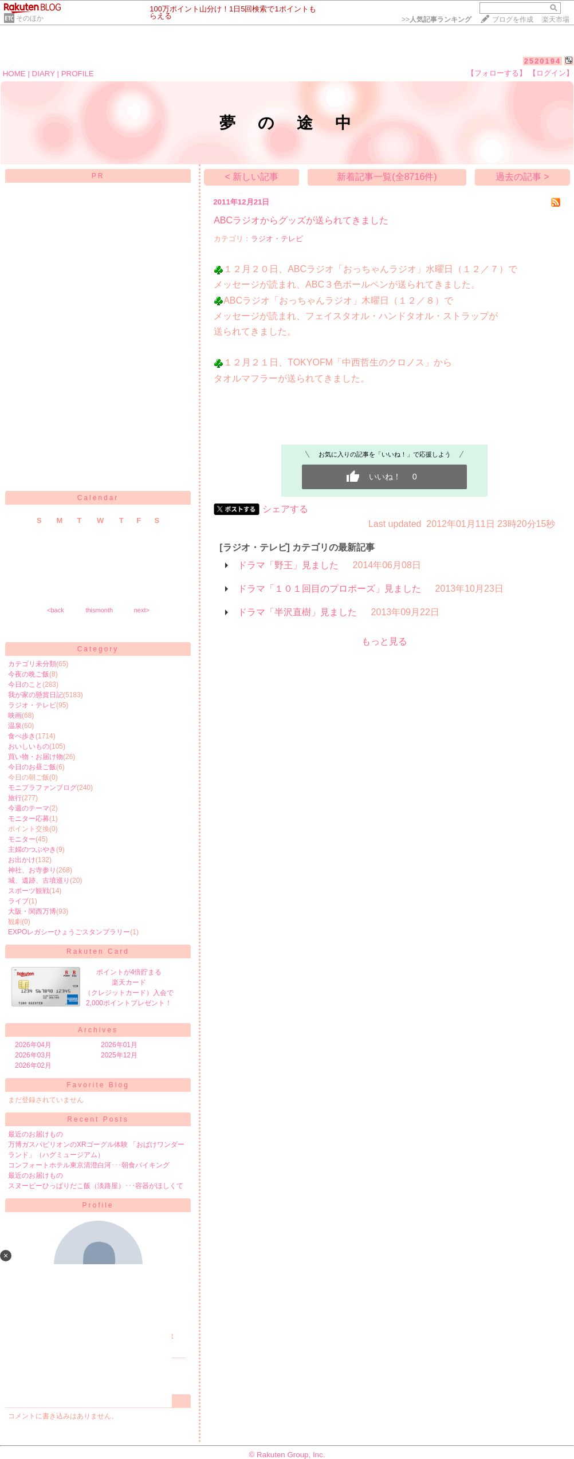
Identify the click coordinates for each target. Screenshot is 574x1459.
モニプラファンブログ (42, 788)
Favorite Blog (97, 1085)
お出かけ (22, 860)
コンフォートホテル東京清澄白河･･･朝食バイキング (89, 1165)
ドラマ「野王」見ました (288, 565)
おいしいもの (28, 746)
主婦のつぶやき (32, 849)
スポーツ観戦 (28, 891)
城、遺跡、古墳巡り (39, 880)
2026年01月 (119, 1045)
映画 (15, 715)
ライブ (18, 901)
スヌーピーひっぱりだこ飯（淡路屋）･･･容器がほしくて (95, 1186)
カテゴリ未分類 (32, 664)
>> (436, 19)
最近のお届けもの (35, 1134)
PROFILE (77, 73)
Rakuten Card (97, 951)
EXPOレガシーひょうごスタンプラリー (69, 932)
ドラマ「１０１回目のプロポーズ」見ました (329, 588)
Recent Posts (97, 1119)
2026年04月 (33, 1045)
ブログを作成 (512, 19)
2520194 (542, 61)
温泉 (15, 726)
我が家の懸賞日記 (35, 695)
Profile (97, 1205)
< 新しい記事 (251, 177)
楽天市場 (555, 19)
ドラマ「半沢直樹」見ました (297, 612)
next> (142, 610)
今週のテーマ (28, 808)
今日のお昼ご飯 (32, 767)
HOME (14, 73)
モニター (22, 839)
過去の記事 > (522, 177)
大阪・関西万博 (32, 911)
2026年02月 (33, 1065)
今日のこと (25, 685)
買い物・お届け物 (35, 757)
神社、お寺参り (32, 870)
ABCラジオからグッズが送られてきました (301, 220)
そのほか (30, 18)
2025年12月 (119, 1055)
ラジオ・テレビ (32, 705)
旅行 (15, 798)
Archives (98, 1030)
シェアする (285, 509)
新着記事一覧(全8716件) (387, 177)
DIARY (43, 73)
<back (55, 610)
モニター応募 (28, 819)
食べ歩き (22, 736)
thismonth (99, 610)
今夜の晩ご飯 (28, 674)
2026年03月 (33, 1055)
